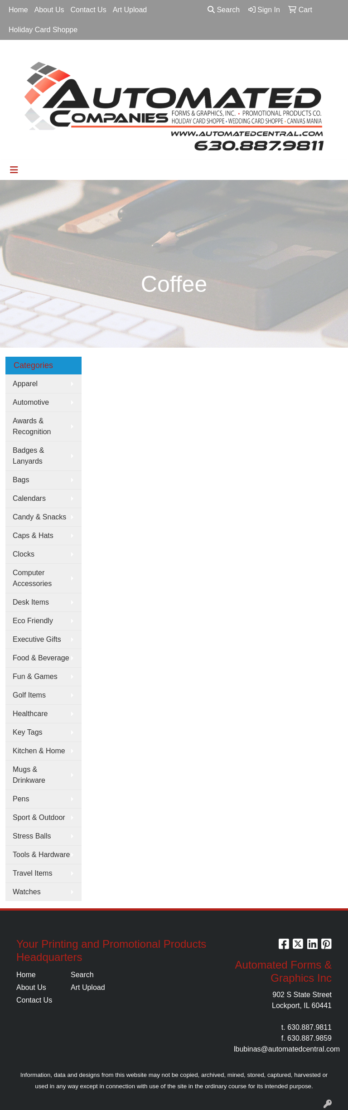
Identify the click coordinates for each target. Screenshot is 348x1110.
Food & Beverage (41, 658)
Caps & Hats (33, 535)
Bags (21, 480)
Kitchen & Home (39, 751)
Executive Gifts (37, 639)
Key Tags (28, 732)
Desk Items (31, 602)
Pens (21, 799)
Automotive (31, 402)
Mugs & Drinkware (29, 775)
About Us (49, 10)
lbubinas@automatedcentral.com (287, 1049)
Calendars (29, 498)
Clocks (23, 554)
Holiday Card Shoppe (43, 30)
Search (224, 10)
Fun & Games (35, 676)
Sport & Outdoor (39, 817)
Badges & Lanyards (28, 455)
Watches (27, 892)
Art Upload (130, 10)
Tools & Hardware (41, 854)
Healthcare (30, 713)
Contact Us (88, 10)
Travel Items (32, 873)
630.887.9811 (309, 1027)
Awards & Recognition (32, 426)
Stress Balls (32, 836)
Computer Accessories (32, 578)
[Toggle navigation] (14, 170)
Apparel (25, 384)
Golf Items (29, 695)
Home (18, 10)
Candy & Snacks (39, 517)
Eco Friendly (33, 621)
